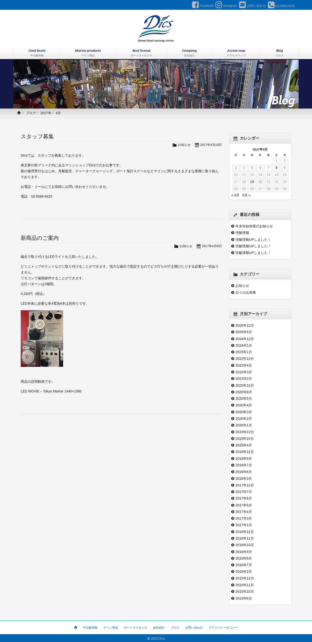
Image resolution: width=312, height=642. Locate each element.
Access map (236, 53)
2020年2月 (243, 418)
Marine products (88, 53)
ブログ (31, 113)
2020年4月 (243, 405)
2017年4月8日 (212, 246)
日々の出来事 (245, 292)
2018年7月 (243, 465)
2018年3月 (243, 478)
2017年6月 (243, 498)
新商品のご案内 (40, 238)
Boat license (141, 53)
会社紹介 (159, 626)
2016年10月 (244, 544)
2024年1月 (243, 345)
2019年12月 (244, 431)
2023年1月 (243, 352)
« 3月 (235, 195)
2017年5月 (243, 504)
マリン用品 (110, 626)
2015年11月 (244, 584)
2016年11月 (244, 538)
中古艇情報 (90, 626)
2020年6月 (243, 392)
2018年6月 (243, 471)
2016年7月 (243, 564)
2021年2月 (243, 379)
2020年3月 (243, 411)
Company (189, 53)
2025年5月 (243, 332)
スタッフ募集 (37, 136)
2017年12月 (244, 485)
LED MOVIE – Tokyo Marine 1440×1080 (51, 391)
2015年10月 (244, 591)
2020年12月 (244, 385)
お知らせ (184, 145)
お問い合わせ (194, 626)
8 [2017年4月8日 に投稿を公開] (276, 168)
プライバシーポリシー (223, 626)
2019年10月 (244, 438)
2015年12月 (244, 577)
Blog (279, 53)
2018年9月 (243, 458)
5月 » (246, 195)
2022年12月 (244, 359)
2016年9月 (243, 551)
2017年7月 (243, 491)
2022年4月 (243, 365)
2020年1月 (243, 425)
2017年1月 (243, 524)
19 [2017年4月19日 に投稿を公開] (252, 182)
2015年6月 (243, 597)
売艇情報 (242, 233)
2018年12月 (244, 451)
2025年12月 (244, 325)
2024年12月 (244, 339)
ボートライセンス (135, 626)
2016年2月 (243, 571)
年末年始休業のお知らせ (254, 226)
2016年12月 (244, 531)
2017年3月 (243, 518)
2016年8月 (243, 558)
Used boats (37, 53)
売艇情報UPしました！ (253, 239)
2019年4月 (243, 445)
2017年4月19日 (211, 145)
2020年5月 (243, 398)
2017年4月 (243, 511)
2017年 (45, 113)
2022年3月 (243, 372)
